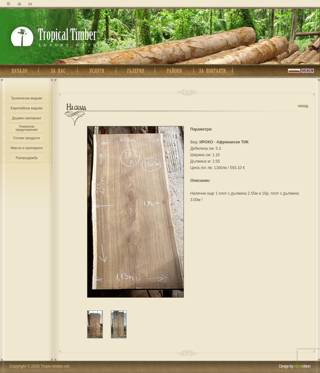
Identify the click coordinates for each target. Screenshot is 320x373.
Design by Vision (294, 366)
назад (303, 106)
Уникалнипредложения (26, 127)
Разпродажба (26, 158)
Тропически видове (26, 98)
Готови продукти (26, 138)
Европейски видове (27, 108)
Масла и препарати (26, 148)
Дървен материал (26, 118)
